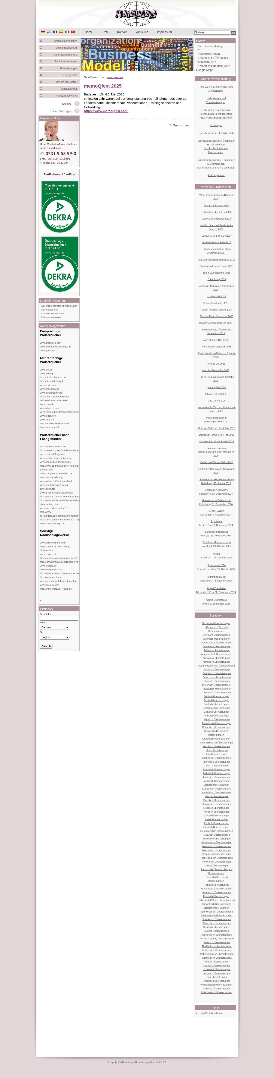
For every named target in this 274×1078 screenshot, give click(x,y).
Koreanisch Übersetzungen (217, 804)
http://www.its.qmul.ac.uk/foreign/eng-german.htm (59, 467)
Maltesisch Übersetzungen (217, 838)
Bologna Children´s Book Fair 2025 (216, 428)
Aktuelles (142, 32)
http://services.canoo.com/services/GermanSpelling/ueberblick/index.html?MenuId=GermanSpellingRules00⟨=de (79, 560)
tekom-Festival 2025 (215, 394)
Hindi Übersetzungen (217, 750)
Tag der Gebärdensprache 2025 (215, 323)
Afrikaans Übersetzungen (216, 635)
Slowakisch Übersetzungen (217, 919)
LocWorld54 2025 (216, 296)
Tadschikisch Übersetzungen (217, 934)
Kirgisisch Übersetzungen (216, 800)
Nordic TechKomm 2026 (216, 205)
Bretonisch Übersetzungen (216, 685)
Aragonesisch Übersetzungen (216, 654)
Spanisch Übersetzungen (216, 927)
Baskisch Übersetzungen (217, 669)
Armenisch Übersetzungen (217, 662)
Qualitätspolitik (70, 88)
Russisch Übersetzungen (216, 896)
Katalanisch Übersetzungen (216, 792)
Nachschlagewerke (68, 95)
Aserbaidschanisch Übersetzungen (216, 665)
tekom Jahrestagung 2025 (216, 272)
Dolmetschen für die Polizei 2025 (217, 441)
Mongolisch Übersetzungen (216, 850)
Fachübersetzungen (67, 61)
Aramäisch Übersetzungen (217, 658)
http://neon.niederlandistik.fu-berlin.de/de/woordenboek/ (55, 398)
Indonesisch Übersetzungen (216, 758)
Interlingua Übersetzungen (216, 761)
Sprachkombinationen (66, 41)
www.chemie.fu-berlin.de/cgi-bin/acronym (55, 548)
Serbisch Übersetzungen (216, 908)
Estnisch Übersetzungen (216, 711)
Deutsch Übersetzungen (216, 700)
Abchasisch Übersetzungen (216, 623)
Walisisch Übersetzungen (216, 988)
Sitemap (66, 104)
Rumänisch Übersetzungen (217, 892)
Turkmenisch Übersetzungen (217, 957)
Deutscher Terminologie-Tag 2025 (216, 435)
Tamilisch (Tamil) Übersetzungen (217, 938)
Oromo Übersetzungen (216, 865)
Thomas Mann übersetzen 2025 (216, 316)
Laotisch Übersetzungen (216, 815)
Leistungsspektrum (68, 47)
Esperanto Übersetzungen (216, 708)
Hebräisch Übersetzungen (216, 746)
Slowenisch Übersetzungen (216, 923)
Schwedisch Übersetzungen (216, 904)
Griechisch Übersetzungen (216, 738)
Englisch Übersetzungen (216, 704)
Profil (104, 32)
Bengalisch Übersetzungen (217, 673)
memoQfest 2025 (115, 77)
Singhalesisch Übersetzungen (216, 915)
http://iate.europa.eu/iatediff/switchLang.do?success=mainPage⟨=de (63, 452)
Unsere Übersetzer (68, 82)
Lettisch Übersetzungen (216, 823)
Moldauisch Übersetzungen (216, 846)
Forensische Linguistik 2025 (216, 346)
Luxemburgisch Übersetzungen (216, 831)
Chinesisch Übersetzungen (217, 692)
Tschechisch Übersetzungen (216, 950)
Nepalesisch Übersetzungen (216, 854)
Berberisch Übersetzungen (217, 677)
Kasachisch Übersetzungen (216, 788)
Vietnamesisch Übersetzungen (216, 984)
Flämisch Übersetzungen (217, 719)
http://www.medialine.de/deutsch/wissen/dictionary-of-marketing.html (66, 502)
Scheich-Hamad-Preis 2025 (216, 242)
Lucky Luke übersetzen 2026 (217, 218)
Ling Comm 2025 (217, 400)
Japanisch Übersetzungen (216, 777)
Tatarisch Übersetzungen (217, 942)
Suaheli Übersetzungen (216, 931)
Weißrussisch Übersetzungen (216, 992)
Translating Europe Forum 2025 (216, 266)
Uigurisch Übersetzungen (216, 965)
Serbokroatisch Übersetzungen (216, 911)
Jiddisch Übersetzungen (216, 785)
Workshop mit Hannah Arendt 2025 (216, 259)
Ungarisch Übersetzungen (216, 973)
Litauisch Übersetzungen (216, 827)
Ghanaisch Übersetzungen (216, 727)
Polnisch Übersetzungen (216, 884)
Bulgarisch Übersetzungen (217, 688)
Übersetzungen (70, 68)
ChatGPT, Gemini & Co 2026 (217, 235)
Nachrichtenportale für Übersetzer (59, 306)
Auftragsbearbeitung (67, 54)
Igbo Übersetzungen (216, 754)
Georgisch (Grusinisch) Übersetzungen (216, 733)
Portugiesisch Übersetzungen (216, 888)
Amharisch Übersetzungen (217, 646)
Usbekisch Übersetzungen (216, 981)
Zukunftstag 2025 (216, 279)
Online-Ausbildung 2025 (215, 303)
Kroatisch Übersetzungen (216, 808)
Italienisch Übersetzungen (216, 773)
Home (89, 32)
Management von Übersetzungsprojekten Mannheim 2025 (216, 452)
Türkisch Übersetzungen (216, 961)
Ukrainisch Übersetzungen (216, 969)
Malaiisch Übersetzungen (216, 834)
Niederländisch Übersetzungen (217, 858)
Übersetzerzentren (51, 317)
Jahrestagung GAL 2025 (216, 340)
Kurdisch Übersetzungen (216, 811)
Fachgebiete (71, 75)
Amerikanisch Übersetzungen (216, 642)
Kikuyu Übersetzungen (217, 796)
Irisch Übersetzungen (217, 765)
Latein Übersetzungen (216, 819)
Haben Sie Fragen (61, 111)
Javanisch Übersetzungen (216, 781)
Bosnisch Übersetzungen (217, 681)
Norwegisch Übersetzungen (216, 861)
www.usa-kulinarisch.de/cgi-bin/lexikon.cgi (54, 487)
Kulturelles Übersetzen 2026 (216, 212)
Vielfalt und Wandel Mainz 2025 (216, 462)
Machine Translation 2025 (215, 370)
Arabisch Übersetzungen (216, 650)
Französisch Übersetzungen (216, 723)
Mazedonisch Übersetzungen (216, 842)
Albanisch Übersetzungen (216, 638)
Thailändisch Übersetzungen (216, 946)
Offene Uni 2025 (216, 363)
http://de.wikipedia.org (211, 1013)
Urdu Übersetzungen (217, 977)
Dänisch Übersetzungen (216, 696)
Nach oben (179, 125)
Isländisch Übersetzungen (216, 769)
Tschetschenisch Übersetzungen (217, 954)
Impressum (164, 32)
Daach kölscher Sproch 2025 (216, 309)
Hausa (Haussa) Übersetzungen (216, 742)
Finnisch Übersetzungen (216, 715)
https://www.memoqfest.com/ (106, 111)
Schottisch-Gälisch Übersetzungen (217, 900)
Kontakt (122, 32)
